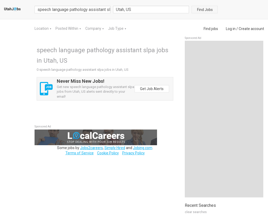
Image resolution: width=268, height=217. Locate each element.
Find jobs (211, 29)
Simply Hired (114, 148)
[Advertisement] (224, 119)
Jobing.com (142, 148)
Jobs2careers (91, 148)
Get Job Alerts (152, 89)
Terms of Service (79, 153)
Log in (231, 29)
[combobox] (151, 9)
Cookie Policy (108, 153)
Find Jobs (205, 10)
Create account (251, 29)
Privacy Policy (133, 153)
